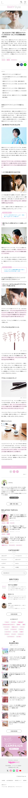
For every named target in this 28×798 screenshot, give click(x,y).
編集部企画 (20, 622)
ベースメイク (18, 555)
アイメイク (8, 58)
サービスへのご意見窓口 (16, 765)
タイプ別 (18, 636)
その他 (17, 567)
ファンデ (13, 634)
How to (3, 59)
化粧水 (21, 631)
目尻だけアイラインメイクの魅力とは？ (12, 74)
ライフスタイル (11, 636)
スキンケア (4, 555)
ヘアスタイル (13, 629)
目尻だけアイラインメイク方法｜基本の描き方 (13, 81)
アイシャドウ (11, 545)
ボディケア (18, 559)
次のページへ (14, 467)
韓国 (8, 523)
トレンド (12, 523)
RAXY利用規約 (8, 765)
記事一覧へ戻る (14, 504)
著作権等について (18, 780)
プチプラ (21, 629)
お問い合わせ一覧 (11, 786)
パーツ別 (15, 631)
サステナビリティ (19, 786)
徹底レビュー (4, 545)
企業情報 (3, 780)
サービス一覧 (4, 786)
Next (24, 474)
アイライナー (14, 59)
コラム (3, 567)
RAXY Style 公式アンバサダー (8, 624)
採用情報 (24, 780)
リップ (6, 629)
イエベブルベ (19, 545)
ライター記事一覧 (14, 497)
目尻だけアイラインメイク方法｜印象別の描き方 (14, 88)
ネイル (17, 563)
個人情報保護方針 (10, 780)
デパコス (7, 634)
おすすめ (13, 622)
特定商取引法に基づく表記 (13, 767)
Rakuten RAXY (8, 2)
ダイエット (21, 634)
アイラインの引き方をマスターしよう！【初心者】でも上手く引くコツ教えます (14, 215)
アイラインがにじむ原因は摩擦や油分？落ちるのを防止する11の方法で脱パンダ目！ (14, 270)
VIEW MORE (14, 614)
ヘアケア (3, 563)
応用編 (8, 534)
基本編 (8, 59)
